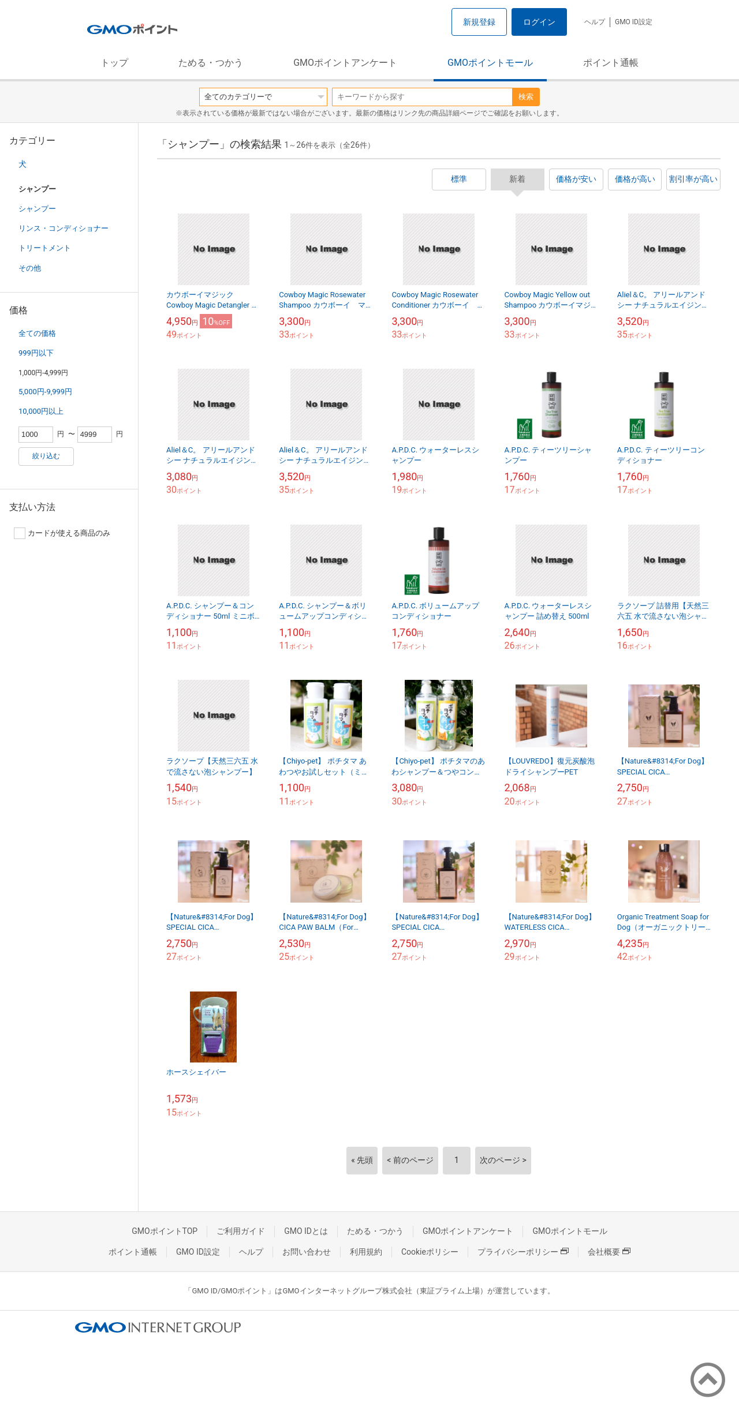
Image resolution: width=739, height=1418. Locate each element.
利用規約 (366, 1251)
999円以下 (36, 353)
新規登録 (479, 22)
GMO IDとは (306, 1231)
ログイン (539, 22)
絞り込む (46, 456)
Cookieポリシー (429, 1251)
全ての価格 (37, 333)
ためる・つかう (210, 62)
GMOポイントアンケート (345, 62)
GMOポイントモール (490, 62)
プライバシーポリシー (523, 1251)
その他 (29, 268)
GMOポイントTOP (164, 1231)
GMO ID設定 (633, 22)
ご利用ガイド (241, 1231)
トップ (114, 62)
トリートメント (44, 248)
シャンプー (37, 208)
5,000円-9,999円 (45, 391)
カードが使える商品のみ (62, 533)
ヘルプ (594, 22)
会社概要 (609, 1251)
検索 (525, 96)
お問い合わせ (306, 1251)
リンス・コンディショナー (63, 228)
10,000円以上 (41, 411)
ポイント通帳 (611, 62)
